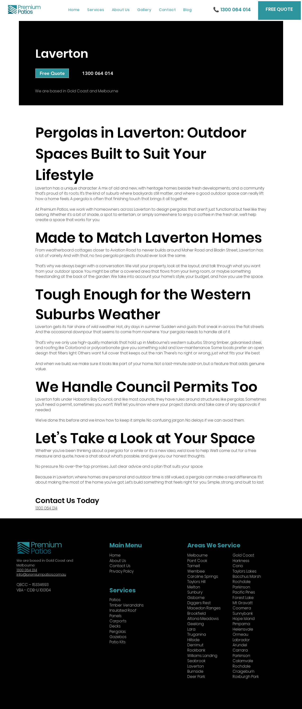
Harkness (241, 560)
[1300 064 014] (97, 73)
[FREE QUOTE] (279, 9)
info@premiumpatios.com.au (41, 574)
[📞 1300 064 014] (231, 9)
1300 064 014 (27, 570)
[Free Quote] (52, 73)
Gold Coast (243, 555)
